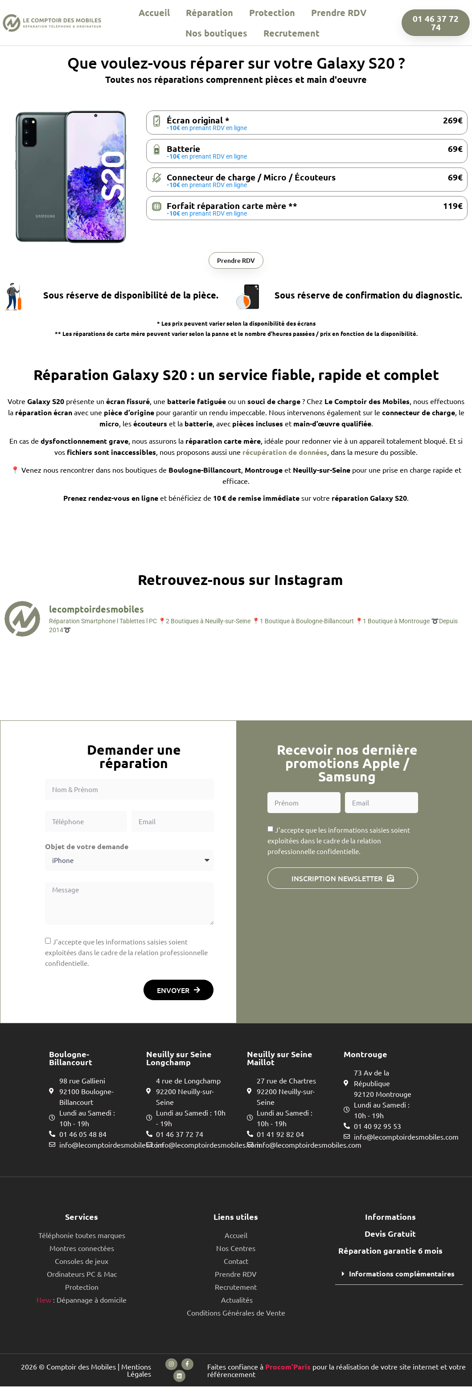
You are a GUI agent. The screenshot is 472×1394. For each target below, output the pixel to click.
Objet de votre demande (86, 848)
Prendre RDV (338, 12)
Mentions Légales (136, 1375)
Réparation (209, 12)
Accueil (154, 12)
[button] (399, 1276)
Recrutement (291, 33)
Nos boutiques (216, 33)
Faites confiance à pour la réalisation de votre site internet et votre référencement (336, 1375)
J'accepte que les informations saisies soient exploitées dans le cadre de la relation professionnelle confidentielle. (126, 954)
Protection (272, 12)
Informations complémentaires (402, 1275)
